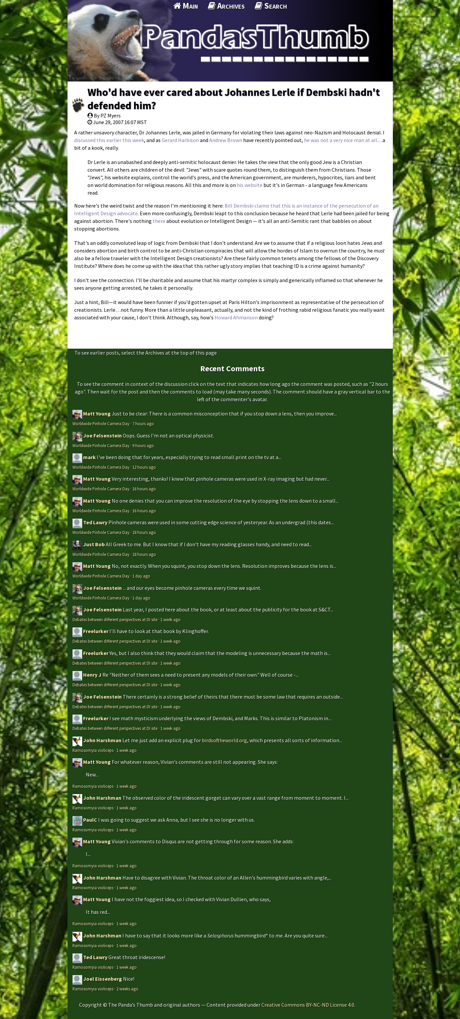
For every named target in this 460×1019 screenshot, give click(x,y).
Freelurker (95, 631)
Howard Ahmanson (236, 317)
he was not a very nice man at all (340, 140)
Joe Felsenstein (102, 435)
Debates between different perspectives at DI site (115, 619)
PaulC (90, 819)
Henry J (92, 674)
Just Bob (94, 544)
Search (271, 5)
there (159, 221)
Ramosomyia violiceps (93, 750)
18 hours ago (144, 532)
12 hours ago (144, 467)
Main (185, 5)
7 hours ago (143, 423)
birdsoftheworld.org (224, 740)
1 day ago (141, 576)
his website (249, 185)
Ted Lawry (95, 522)
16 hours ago (144, 488)
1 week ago (170, 619)
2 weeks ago (127, 988)
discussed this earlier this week (109, 140)
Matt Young (97, 413)
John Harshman (102, 740)
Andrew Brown (225, 140)
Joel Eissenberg (102, 978)
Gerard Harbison (180, 140)
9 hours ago (143, 445)
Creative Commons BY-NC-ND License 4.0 (307, 1004)
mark (89, 457)
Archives (226, 5)
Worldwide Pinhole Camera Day (101, 423)
